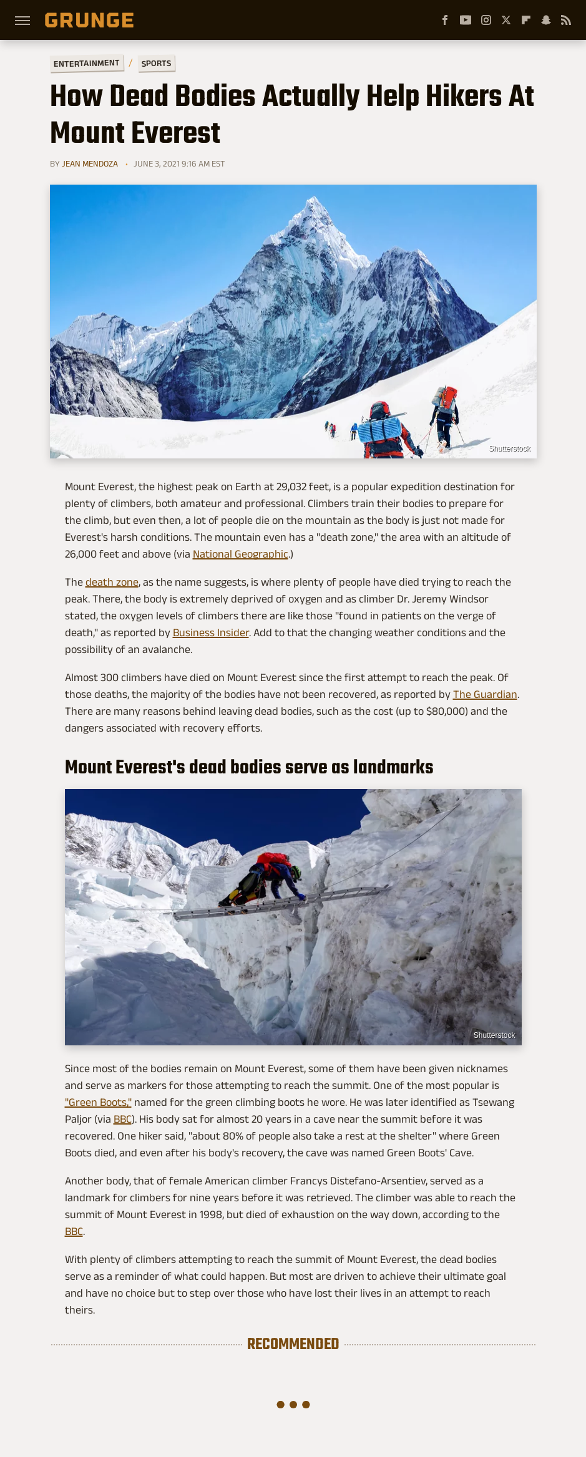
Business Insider (211, 632)
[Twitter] (506, 20)
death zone (112, 582)
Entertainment (86, 63)
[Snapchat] (546, 20)
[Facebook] (445, 20)
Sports (155, 62)
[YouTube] (465, 20)
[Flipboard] (526, 20)
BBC (123, 1119)
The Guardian (485, 694)
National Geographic (240, 554)
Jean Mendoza (90, 163)
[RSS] (566, 20)
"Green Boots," (98, 1102)
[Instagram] (486, 20)
